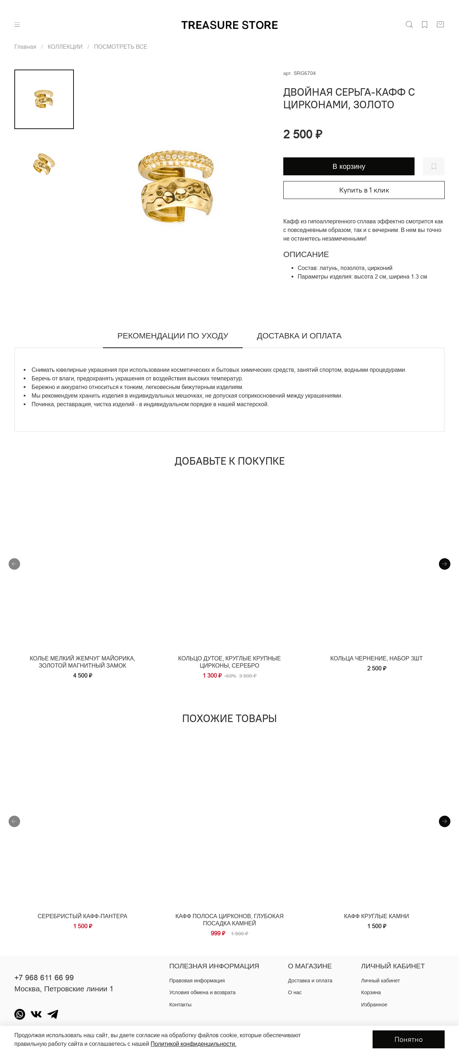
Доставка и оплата (310, 980)
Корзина (371, 992)
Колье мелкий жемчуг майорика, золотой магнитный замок (82, 662)
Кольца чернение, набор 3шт (376, 658)
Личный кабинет (380, 980)
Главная (25, 46)
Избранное (374, 1004)
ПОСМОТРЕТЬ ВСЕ (120, 46)
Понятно (408, 1039)
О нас (295, 992)
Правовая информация (197, 980)
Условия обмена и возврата (202, 992)
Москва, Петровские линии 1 (64, 989)
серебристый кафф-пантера (82, 916)
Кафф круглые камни (376, 916)
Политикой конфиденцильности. (193, 1043)
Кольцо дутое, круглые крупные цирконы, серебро (229, 662)
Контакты (180, 1004)
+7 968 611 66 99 (44, 977)
